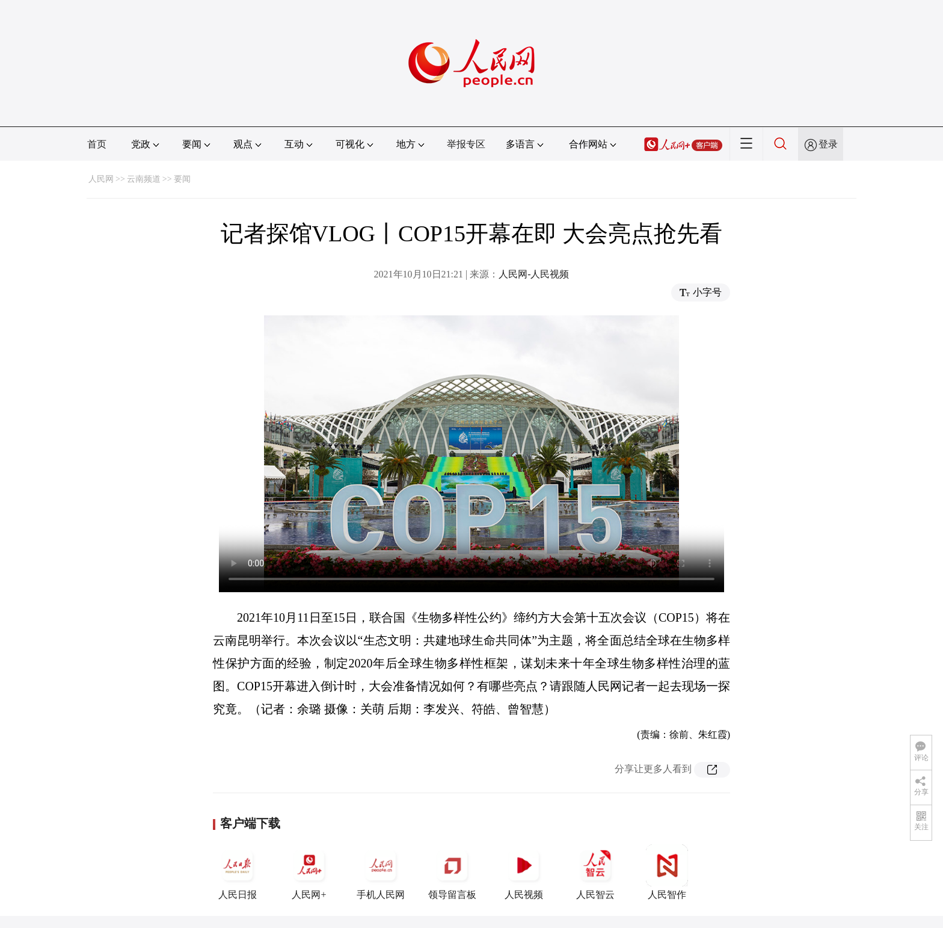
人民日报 (238, 872)
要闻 (182, 179)
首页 (96, 144)
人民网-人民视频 (534, 274)
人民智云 (595, 872)
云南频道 (144, 179)
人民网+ (309, 872)
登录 (828, 144)
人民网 (101, 179)
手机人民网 (381, 872)
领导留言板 (452, 872)
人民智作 (667, 872)
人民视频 (524, 872)
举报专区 (466, 144)
